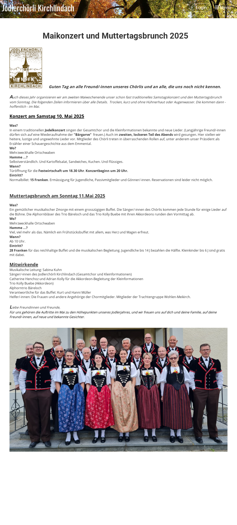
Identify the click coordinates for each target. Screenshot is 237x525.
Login (201, 7)
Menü (223, 7)
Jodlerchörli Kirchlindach (38, 7)
